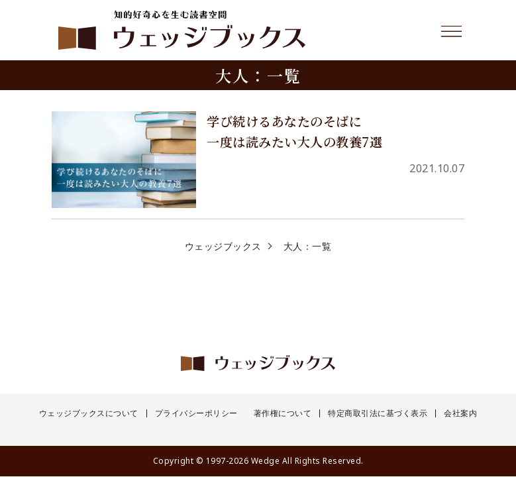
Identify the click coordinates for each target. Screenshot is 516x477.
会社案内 (460, 413)
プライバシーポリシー (196, 413)
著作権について (283, 413)
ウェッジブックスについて (88, 413)
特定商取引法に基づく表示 (377, 413)
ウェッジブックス (223, 246)
